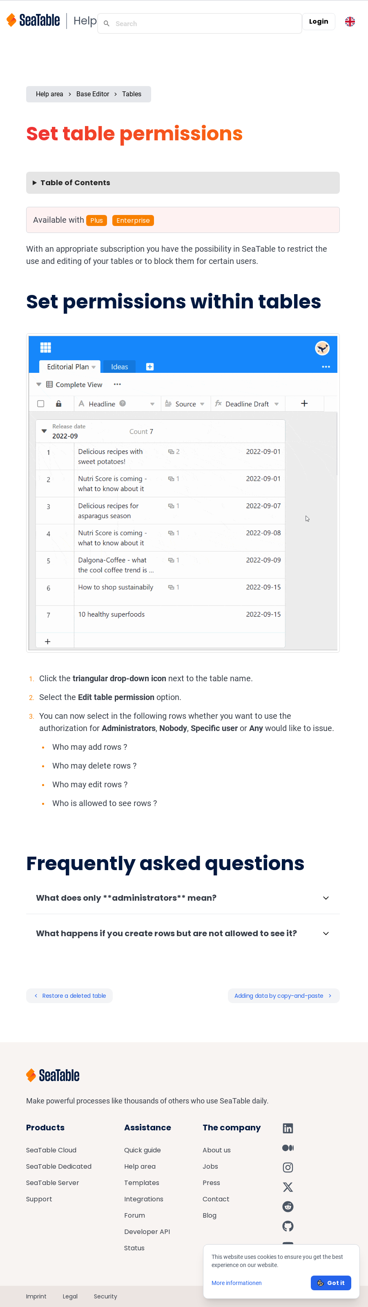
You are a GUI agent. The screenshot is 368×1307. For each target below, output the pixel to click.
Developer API (147, 1231)
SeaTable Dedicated (58, 1166)
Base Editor (92, 94)
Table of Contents (75, 182)
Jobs (210, 1166)
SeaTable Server (52, 1182)
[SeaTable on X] (288, 1187)
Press (211, 1182)
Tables (131, 94)
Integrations (143, 1199)
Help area (49, 94)
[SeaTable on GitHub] (288, 1226)
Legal (70, 1296)
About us (217, 1150)
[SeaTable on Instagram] (288, 1167)
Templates (141, 1182)
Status (134, 1248)
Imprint (36, 1296)
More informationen (237, 1283)
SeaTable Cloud (51, 1150)
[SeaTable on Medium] (288, 1148)
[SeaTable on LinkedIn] (288, 1128)
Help (85, 20)
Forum (134, 1215)
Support (39, 1199)
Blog (209, 1215)
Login (318, 21)
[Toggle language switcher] (350, 21)
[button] (183, 898)
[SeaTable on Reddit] (288, 1206)
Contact (216, 1199)
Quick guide (142, 1150)
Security (105, 1296)
